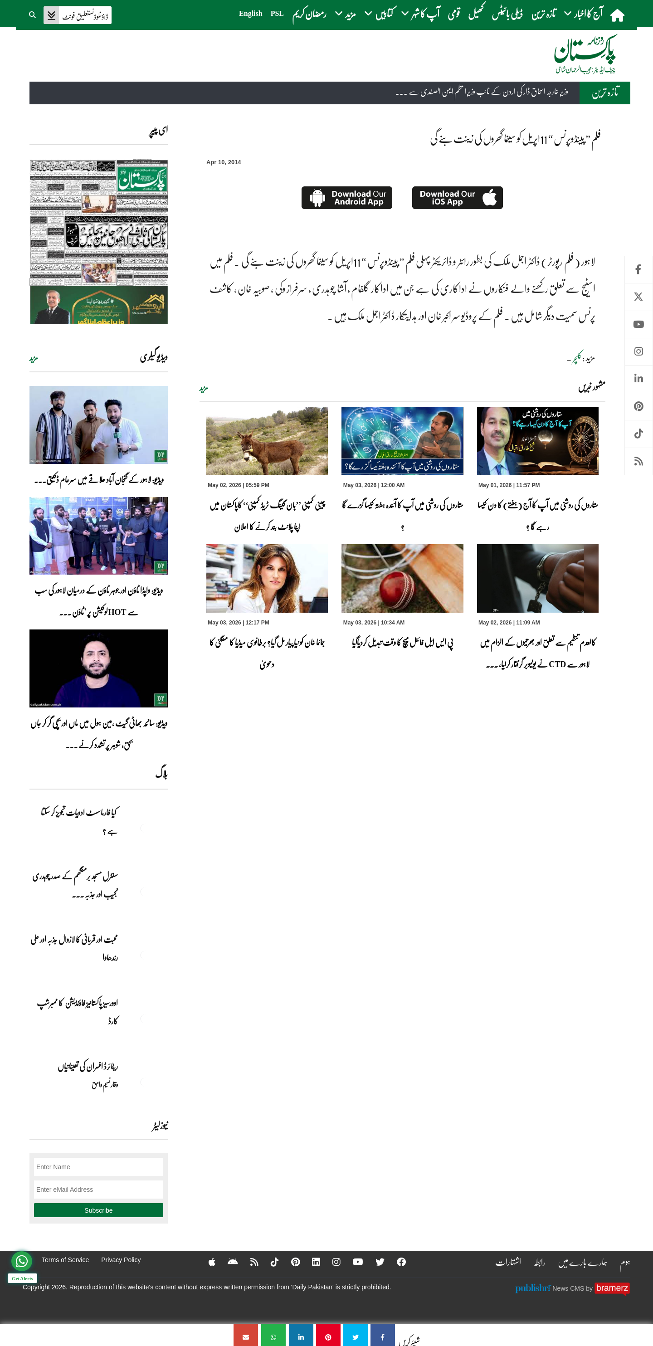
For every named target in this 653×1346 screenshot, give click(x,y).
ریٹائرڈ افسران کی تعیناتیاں (88, 1066)
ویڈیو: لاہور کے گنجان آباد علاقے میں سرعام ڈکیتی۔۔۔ (99, 479)
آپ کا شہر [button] (420, 13)
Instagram (639, 351)
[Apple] (206, 1262)
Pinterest (639, 406)
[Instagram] (331, 1262)
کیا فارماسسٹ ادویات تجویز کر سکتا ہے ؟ (79, 821)
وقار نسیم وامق (105, 1084)
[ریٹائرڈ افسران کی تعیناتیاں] (145, 1082)
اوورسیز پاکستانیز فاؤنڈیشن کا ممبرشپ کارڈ (77, 1012)
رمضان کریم (309, 13)
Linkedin (639, 379)
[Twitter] (374, 1262)
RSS (639, 461)
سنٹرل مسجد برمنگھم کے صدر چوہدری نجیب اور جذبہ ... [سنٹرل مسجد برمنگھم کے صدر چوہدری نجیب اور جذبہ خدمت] (75, 885)
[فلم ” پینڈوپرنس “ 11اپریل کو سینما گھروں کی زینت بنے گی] (382, 1335)
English (251, 13)
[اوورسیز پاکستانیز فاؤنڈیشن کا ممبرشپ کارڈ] (145, 1019)
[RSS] (248, 1262)
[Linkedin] (310, 1262)
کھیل (475, 13)
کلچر (577, 358)
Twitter (639, 296)
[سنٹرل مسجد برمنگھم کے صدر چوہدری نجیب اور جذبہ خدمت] (145, 892)
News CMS (569, 1288)
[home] (618, 15)
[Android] (227, 1262)
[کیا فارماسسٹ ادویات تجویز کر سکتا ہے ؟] (145, 828)
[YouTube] (352, 1262)
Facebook (639, 269)
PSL (277, 13)
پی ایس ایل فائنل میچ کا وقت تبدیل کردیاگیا (402, 642)
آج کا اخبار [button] (583, 13)
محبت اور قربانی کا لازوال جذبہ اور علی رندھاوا (74, 948)
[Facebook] (395, 1262)
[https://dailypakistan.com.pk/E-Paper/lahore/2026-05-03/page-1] (98, 241)
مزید (204, 388)
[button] (33, 13)
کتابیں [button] (378, 13)
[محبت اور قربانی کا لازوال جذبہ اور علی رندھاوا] (145, 955)
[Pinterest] (289, 1262)
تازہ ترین (543, 13)
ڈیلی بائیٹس (507, 13)
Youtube (639, 324)
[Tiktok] (269, 1262)
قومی (454, 13)
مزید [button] (345, 13)
